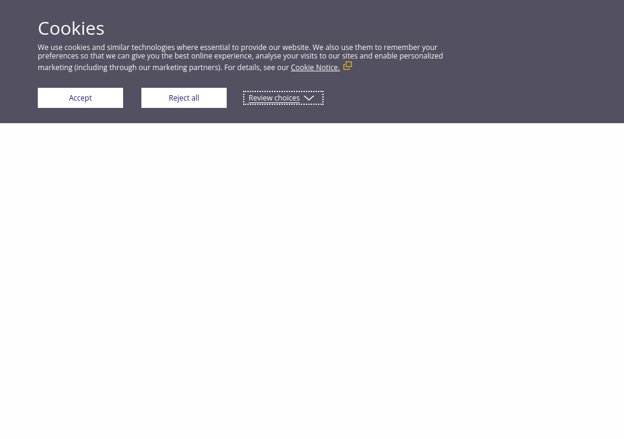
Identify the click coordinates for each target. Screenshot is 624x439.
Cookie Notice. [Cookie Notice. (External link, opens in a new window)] (315, 67)
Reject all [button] (184, 98)
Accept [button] (80, 98)
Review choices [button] (274, 98)
